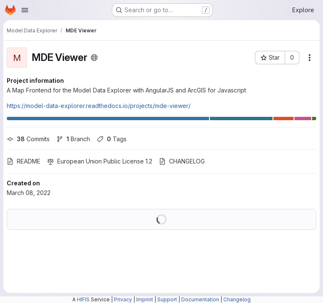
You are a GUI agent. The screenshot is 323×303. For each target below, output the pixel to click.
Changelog (237, 299)
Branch (73, 138)
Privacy (123, 299)
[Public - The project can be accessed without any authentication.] (94, 57)
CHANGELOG (182, 161)
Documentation (200, 299)
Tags (112, 138)
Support (167, 299)
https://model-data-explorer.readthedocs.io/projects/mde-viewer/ (99, 105)
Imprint (144, 299)
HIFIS (83, 299)
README (23, 161)
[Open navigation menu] (25, 10)
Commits (28, 138)
